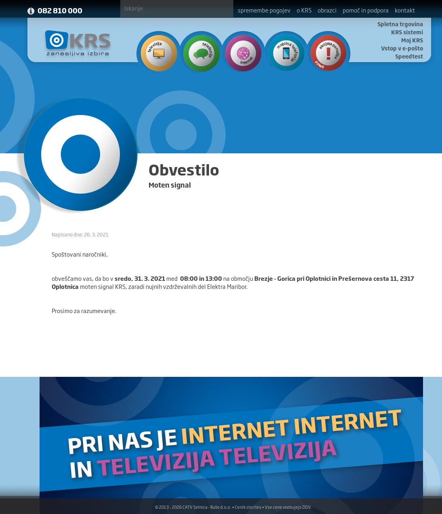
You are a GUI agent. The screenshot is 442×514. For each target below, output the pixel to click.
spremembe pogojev (264, 10)
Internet (241, 52)
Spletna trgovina (400, 24)
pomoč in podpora (366, 10)
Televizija (158, 52)
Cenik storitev (248, 507)
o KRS (304, 10)
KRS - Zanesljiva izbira (78, 43)
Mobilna (283, 52)
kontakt (405, 10)
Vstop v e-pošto (402, 48)
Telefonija (200, 52)
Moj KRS (412, 40)
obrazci (327, 10)
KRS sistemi (407, 32)
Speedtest (409, 56)
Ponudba (324, 52)
